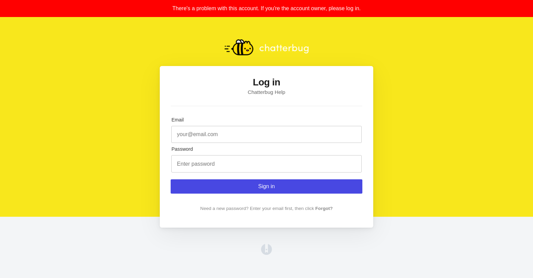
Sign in (266, 186)
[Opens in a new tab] (266, 253)
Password (182, 149)
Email (177, 119)
